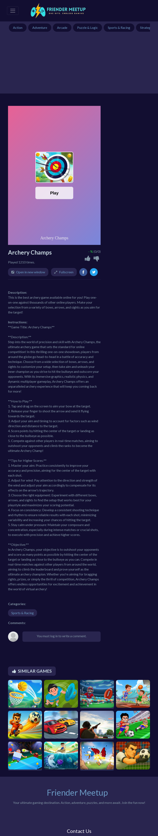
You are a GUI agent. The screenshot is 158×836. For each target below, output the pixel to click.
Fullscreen (66, 272)
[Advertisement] (79, 65)
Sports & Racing (22, 613)
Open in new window (30, 272)
